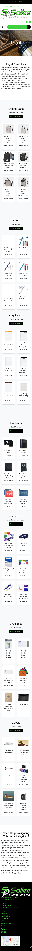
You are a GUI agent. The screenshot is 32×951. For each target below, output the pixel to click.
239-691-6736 (7, 7)
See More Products (16, 116)
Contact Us (4, 918)
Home (3, 911)
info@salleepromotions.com (21, 7)
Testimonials (5, 925)
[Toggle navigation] (2, 27)
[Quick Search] (17, 27)
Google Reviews (6, 923)
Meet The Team (5, 916)
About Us (4, 913)
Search (3, 920)
